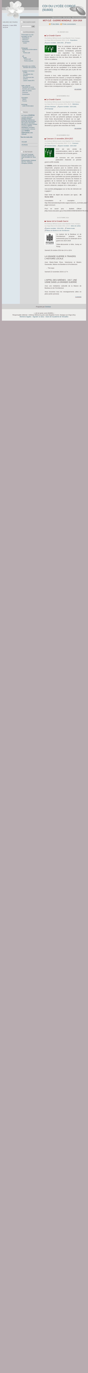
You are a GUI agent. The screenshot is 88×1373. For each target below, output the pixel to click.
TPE (23, 51)
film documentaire (31, 121)
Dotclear (48, 307)
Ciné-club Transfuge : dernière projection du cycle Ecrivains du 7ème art (28, 156)
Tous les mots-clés (26, 137)
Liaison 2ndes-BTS (28, 80)
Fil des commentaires (69, 24)
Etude (25, 57)
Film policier (24, 123)
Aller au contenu (57, 17)
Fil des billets (55, 24)
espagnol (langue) (26, 118)
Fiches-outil (26, 52)
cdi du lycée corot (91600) (59, 8)
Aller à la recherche (77, 17)
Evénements (26, 94)
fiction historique (51, 106)
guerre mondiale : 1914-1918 (54, 42)
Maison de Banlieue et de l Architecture (57, 230)
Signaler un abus (38, 317)
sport (22, 130)
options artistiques (26, 126)
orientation (31, 127)
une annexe (77, 89)
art (22, 115)
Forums (24, 101)
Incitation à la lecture (28, 71)
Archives (25, 145)
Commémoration (51, 145)
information (32, 123)
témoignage (49, 108)
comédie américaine (27, 117)
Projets (25, 72)
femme (23, 121)
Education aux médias (28, 66)
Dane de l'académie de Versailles (57, 317)
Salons (24, 99)
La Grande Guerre (53, 36)
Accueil (24, 142)
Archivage (24, 104)
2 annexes (78, 296)
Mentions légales (25, 317)
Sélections (75, 104)
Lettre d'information (28, 106)
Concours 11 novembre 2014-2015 (59, 139)
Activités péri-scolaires (29, 89)
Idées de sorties (76, 226)
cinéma (31, 115)
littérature (24, 124)
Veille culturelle (25, 85)
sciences (32, 129)
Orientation (24, 97)
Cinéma (25, 115)
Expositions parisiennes (28, 120)
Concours (75, 143)
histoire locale (71, 228)
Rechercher (29, 22)
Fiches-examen (28, 61)
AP (23, 56)
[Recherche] (26, 26)
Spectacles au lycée (28, 87)
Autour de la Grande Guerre (57, 221)
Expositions (73, 40)
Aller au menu (67, 17)
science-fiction (25, 129)
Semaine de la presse (29, 67)
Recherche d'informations (29, 49)
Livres (25, 43)
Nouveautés (25, 41)
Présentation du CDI (27, 34)
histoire (69, 42)
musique (29, 124)
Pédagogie (24, 48)
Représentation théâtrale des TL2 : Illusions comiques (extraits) (28, 162)
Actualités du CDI (26, 36)
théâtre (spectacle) (25, 132)
